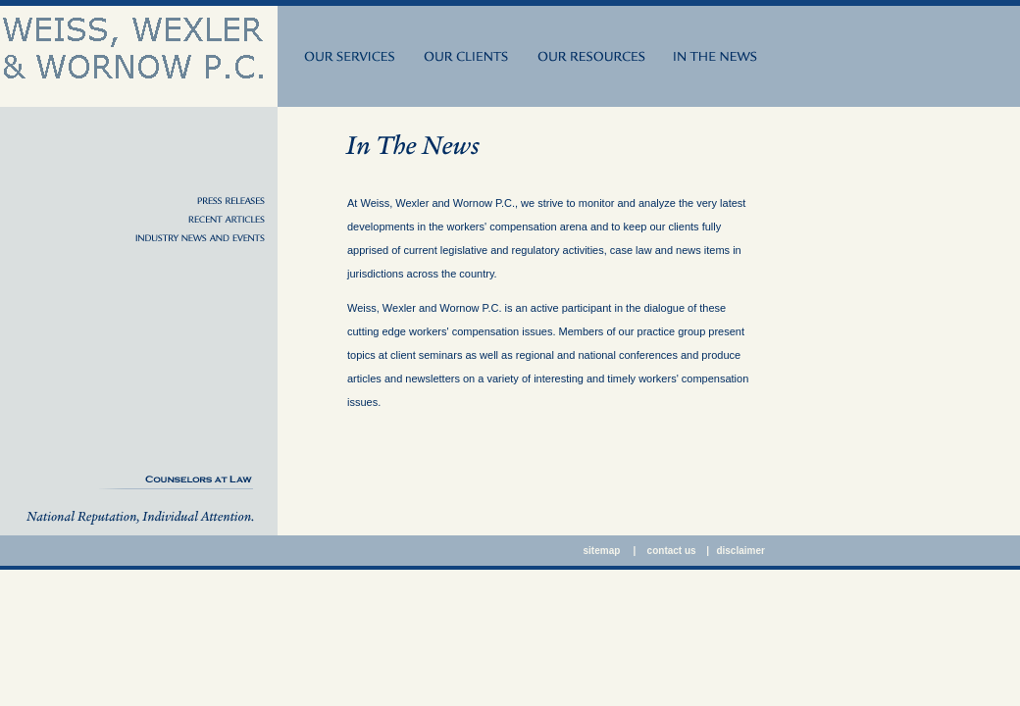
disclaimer (740, 550)
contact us (671, 550)
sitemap (604, 550)
